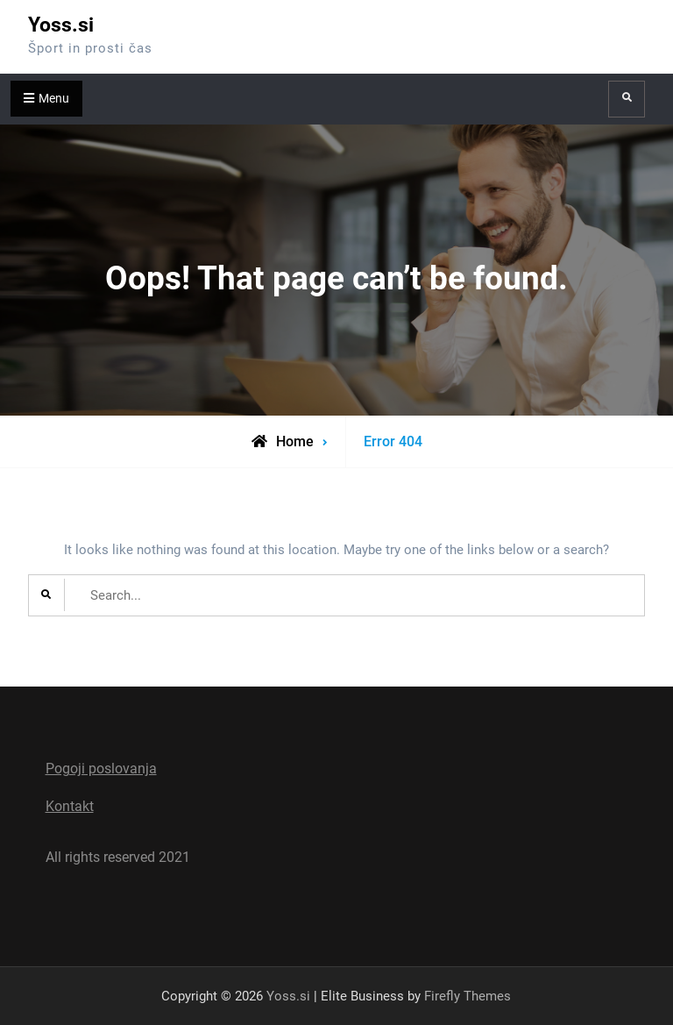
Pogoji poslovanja (101, 768)
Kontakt (70, 806)
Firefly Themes (467, 996)
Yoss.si (61, 25)
